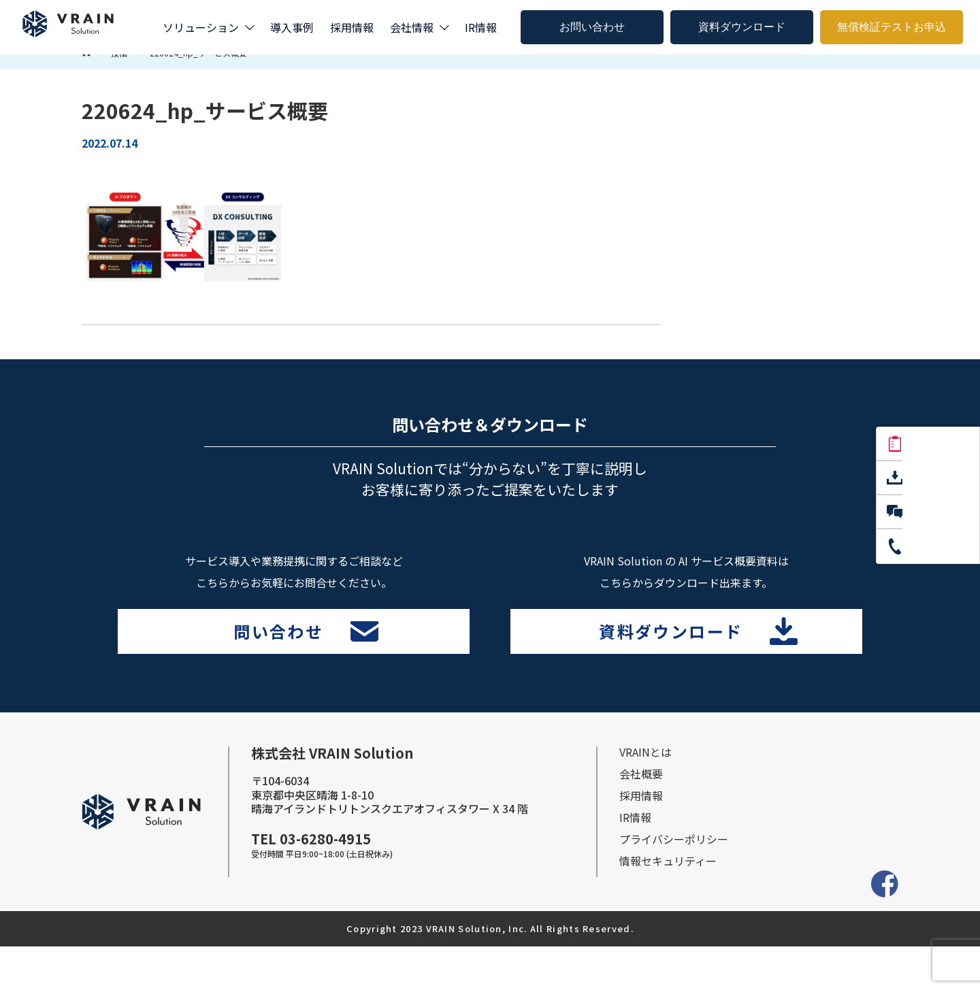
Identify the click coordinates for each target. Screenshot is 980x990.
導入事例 (292, 27)
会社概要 (641, 817)
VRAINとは (645, 795)
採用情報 (352, 27)
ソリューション (201, 27)
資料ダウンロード (741, 27)
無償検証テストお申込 (891, 27)
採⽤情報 (641, 839)
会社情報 (412, 27)
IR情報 (481, 27)
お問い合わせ (592, 27)
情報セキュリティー (668, 904)
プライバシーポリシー (673, 882)
